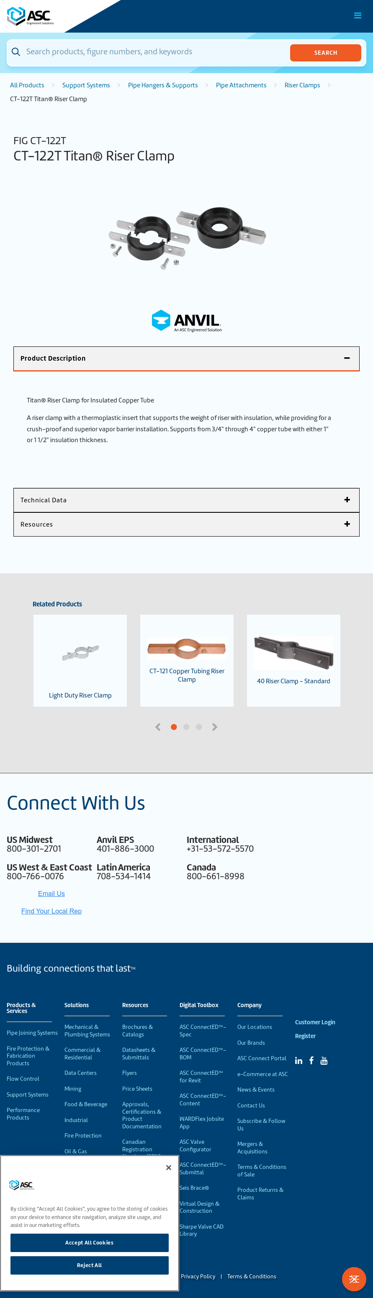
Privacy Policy (198, 1276)
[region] (89, 1223)
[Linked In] (298, 1060)
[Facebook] (311, 1060)
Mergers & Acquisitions (252, 1147)
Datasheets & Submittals (138, 1053)
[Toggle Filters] (354, 1279)
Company (249, 1005)
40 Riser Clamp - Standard (294, 660)
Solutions (76, 1005)
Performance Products (23, 1114)
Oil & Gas (75, 1151)
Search (325, 52)
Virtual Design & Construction (199, 1207)
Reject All (90, 1265)
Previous (158, 726)
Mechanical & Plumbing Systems (87, 1030)
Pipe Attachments (241, 85)
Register (305, 1036)
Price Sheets (137, 1088)
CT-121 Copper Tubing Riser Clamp (187, 661)
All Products (27, 85)
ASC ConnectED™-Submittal (203, 1168)
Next (216, 726)
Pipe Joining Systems (32, 1032)
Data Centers (80, 1073)
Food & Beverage (85, 1104)
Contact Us (251, 1105)
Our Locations (254, 1027)
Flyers (129, 1073)
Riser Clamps (302, 85)
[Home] (54, 16)
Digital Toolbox (199, 1005)
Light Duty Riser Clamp (80, 661)
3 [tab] (230, 727)
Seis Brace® (194, 1187)
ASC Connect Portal (261, 1058)
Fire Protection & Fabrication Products (28, 1056)
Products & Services (21, 1008)
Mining (72, 1088)
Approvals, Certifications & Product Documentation (142, 1115)
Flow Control (23, 1078)
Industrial (76, 1120)
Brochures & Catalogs (137, 1030)
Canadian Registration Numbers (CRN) (141, 1149)
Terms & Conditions (251, 1276)
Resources (135, 1005)
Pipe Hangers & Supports (163, 85)
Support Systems (86, 85)
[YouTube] (323, 1060)
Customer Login (315, 1022)
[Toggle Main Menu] (358, 15)
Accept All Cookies (89, 1242)
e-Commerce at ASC (262, 1074)
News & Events (256, 1089)
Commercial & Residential (82, 1053)
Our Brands (251, 1042)
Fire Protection (83, 1135)
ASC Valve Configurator (195, 1145)
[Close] (168, 1167)
